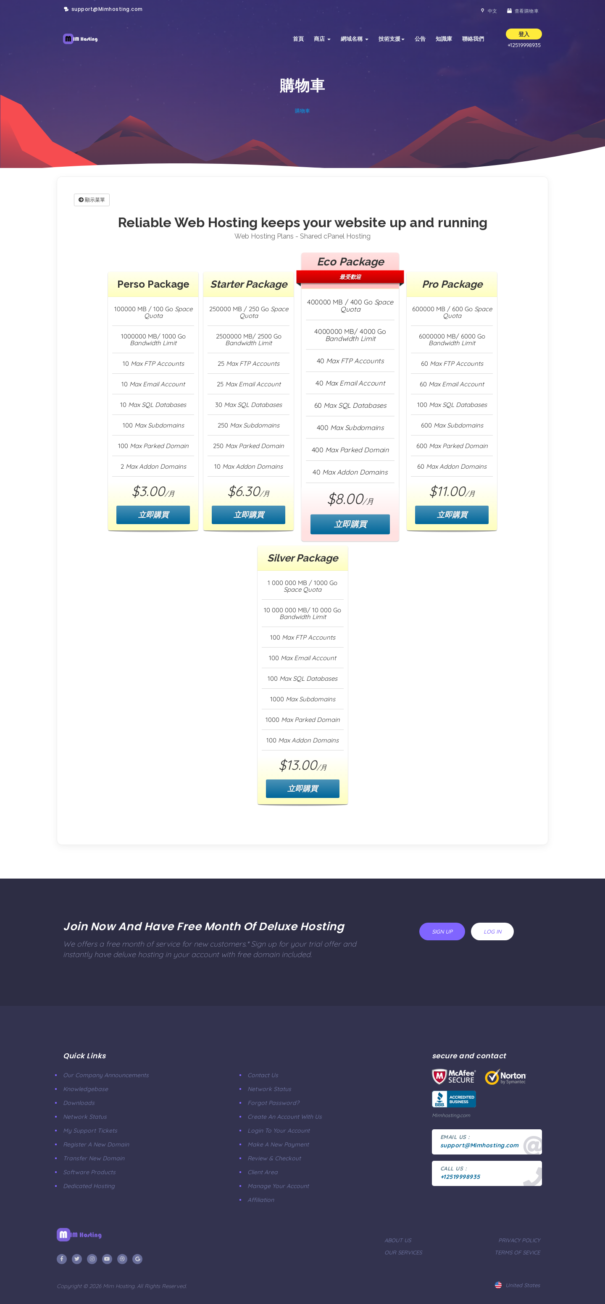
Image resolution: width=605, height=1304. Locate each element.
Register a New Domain (96, 1144)
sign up (442, 931)
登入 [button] (523, 34)
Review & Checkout (274, 1158)
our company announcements (106, 1075)
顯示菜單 (92, 199)
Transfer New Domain (93, 1158)
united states (517, 1285)
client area (262, 1172)
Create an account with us (284, 1116)
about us (397, 1240)
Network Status (85, 1116)
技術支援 (392, 38)
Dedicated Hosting (89, 1186)
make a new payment (278, 1144)
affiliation (260, 1200)
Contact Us (262, 1075)
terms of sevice (517, 1252)
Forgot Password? (273, 1103)
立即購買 (153, 515)
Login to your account (278, 1130)
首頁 (298, 38)
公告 (420, 38)
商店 (322, 38)
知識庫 (444, 38)
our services (403, 1252)
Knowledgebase (85, 1089)
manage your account (278, 1186)
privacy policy (519, 1240)
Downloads (79, 1103)
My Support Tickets (90, 1130)
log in (492, 931)
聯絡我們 (473, 38)
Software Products (89, 1172)
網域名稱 (354, 38)
